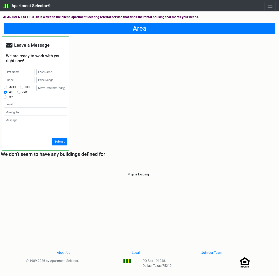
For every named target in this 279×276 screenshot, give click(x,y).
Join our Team (211, 253)
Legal (136, 253)
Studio (12, 86)
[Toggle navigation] (270, 6)
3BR (24, 91)
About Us (63, 253)
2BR (11, 91)
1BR (27, 86)
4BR (11, 96)
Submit (59, 141)
